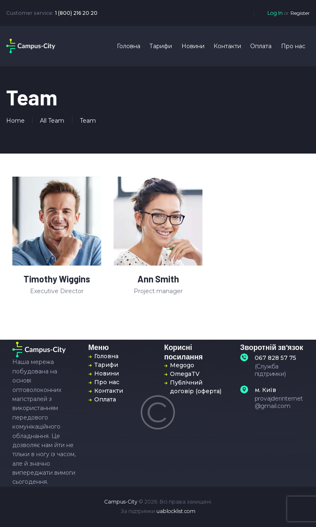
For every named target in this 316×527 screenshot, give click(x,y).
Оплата (105, 399)
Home (15, 120)
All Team (52, 120)
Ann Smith (158, 279)
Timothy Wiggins (56, 279)
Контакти (108, 390)
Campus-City (120, 502)
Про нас (106, 382)
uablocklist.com (175, 511)
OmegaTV (185, 374)
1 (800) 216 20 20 (76, 13)
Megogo (182, 365)
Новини (106, 373)
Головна (106, 356)
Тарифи (106, 364)
